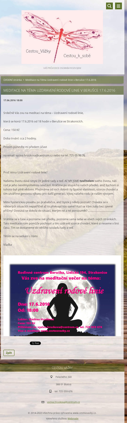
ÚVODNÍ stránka (12, 79)
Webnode (73, 418)
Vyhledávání (109, 6)
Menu (118, 6)
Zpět (9, 353)
